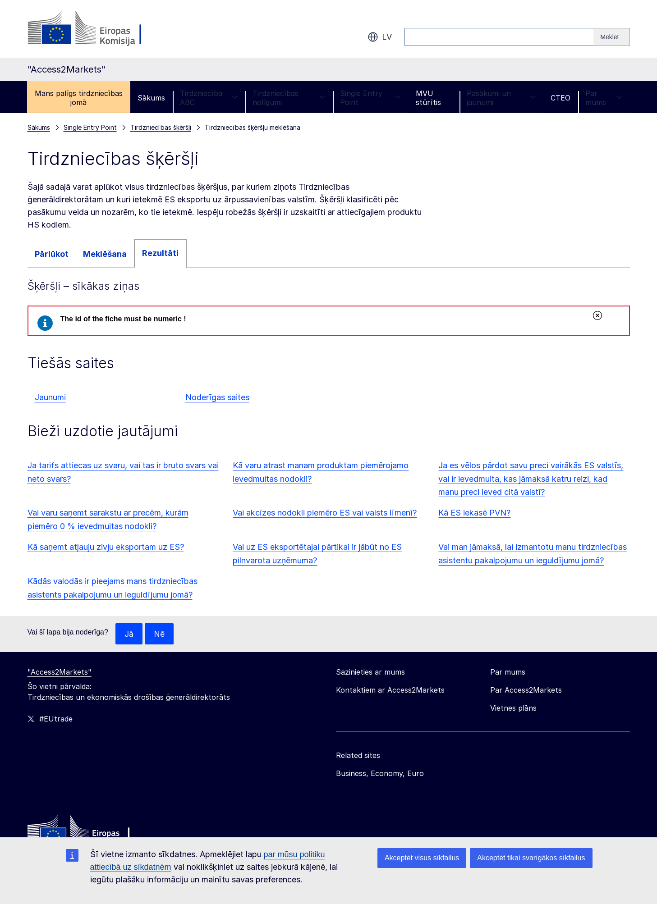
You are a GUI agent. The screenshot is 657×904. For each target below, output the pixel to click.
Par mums (603, 98)
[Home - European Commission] (93, 833)
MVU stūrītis (428, 98)
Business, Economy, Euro (380, 773)
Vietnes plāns (513, 708)
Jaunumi (50, 397)
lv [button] (380, 37)
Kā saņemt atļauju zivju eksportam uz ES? (106, 547)
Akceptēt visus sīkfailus (422, 858)
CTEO (560, 97)
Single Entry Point (370, 98)
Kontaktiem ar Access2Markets (390, 690)
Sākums (151, 97)
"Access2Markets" (60, 672)
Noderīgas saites (217, 397)
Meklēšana (105, 254)
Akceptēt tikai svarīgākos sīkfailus (531, 858)
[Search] (611, 37)
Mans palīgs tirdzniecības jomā (79, 98)
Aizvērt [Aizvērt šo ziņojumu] (597, 315)
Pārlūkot (52, 254)
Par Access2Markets (526, 690)
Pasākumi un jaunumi (501, 98)
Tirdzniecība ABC (209, 98)
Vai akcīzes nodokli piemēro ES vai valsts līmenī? (325, 512)
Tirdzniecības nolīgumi (289, 98)
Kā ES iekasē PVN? (474, 512)
